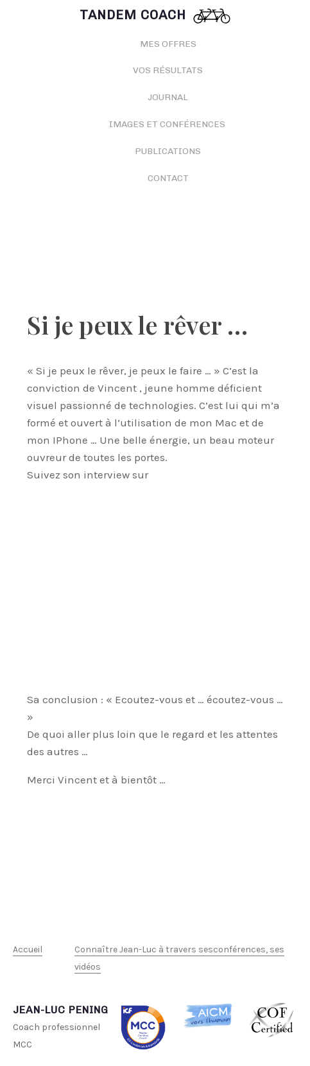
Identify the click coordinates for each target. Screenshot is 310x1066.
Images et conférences (168, 124)
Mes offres (168, 44)
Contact (168, 178)
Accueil (27, 949)
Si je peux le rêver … (137, 324)
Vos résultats (168, 70)
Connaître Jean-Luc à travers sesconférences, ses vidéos (179, 958)
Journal (168, 97)
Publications (168, 151)
